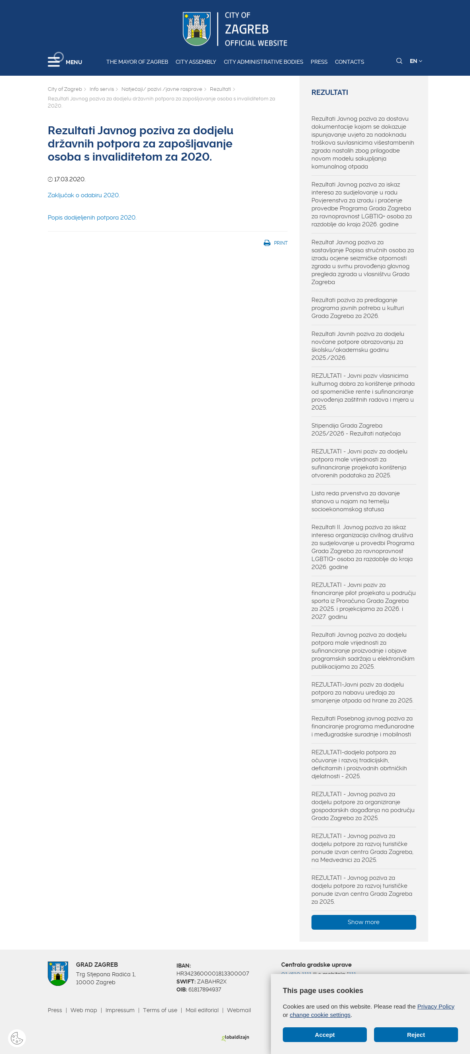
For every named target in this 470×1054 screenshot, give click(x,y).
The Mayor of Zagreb (137, 62)
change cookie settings (320, 1014)
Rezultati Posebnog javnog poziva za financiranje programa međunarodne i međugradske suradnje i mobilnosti (362, 726)
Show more (364, 922)
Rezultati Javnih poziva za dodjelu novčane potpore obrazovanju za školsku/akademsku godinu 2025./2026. (357, 345)
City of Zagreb (65, 89)
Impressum (120, 1010)
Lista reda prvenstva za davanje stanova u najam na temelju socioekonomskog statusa (355, 501)
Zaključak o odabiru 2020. (84, 195)
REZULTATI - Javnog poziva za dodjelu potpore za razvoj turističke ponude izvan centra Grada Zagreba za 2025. (361, 889)
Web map (83, 1010)
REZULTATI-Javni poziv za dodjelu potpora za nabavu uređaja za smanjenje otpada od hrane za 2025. (362, 692)
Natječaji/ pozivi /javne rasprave (161, 89)
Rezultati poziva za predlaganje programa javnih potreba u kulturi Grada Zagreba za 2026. (357, 308)
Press (319, 62)
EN (416, 61)
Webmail (239, 1010)
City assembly (196, 62)
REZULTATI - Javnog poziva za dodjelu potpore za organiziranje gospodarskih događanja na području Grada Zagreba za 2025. (363, 806)
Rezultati (220, 89)
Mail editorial (202, 1010)
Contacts (349, 62)
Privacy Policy (435, 1006)
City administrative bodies (263, 62)
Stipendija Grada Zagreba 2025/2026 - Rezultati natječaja (356, 429)
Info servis (102, 89)
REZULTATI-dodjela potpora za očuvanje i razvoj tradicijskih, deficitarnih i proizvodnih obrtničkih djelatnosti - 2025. (359, 764)
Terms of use (160, 1010)
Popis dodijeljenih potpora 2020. (92, 217)
